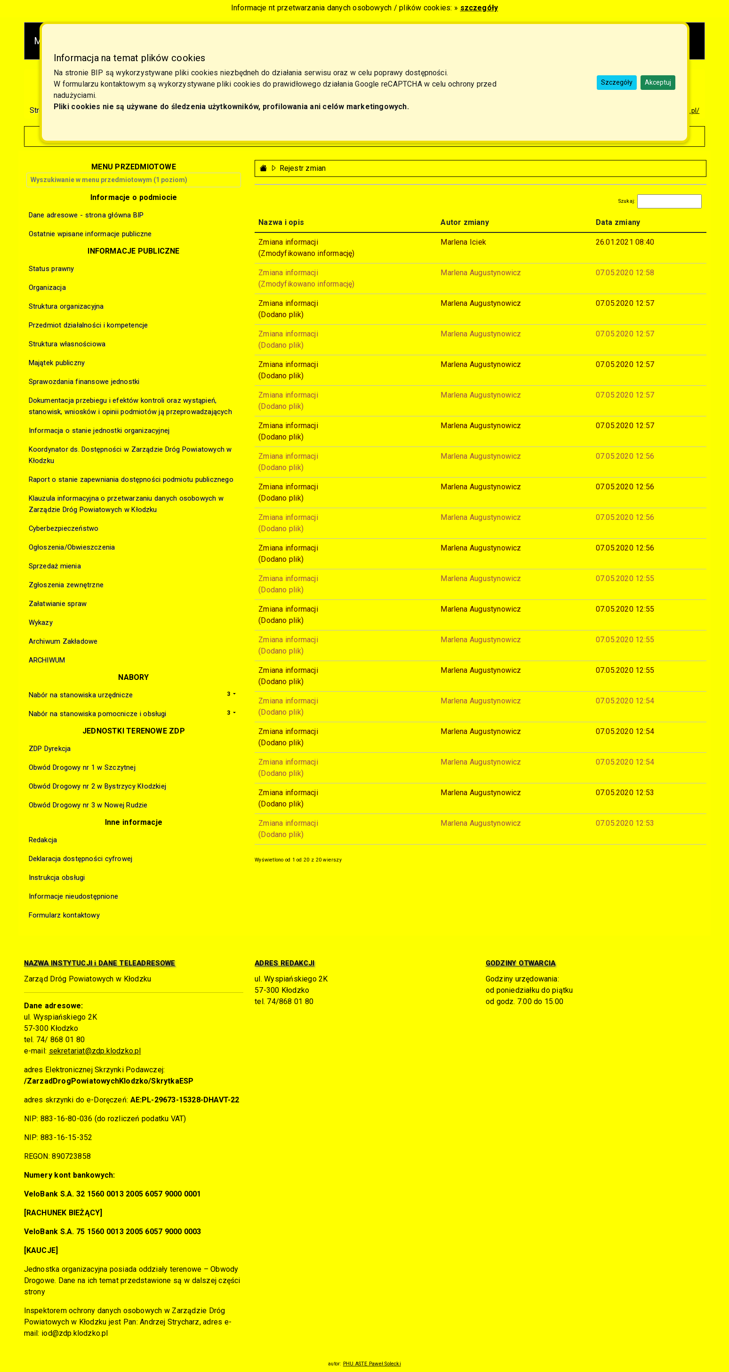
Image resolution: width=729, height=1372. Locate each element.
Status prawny (51, 268)
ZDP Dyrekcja (50, 748)
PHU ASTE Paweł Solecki (372, 1364)
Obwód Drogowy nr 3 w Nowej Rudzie (88, 805)
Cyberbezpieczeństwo (64, 528)
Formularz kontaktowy (64, 915)
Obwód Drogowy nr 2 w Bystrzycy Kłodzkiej (97, 786)
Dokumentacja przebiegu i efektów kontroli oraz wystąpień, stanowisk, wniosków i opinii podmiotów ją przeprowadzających (130, 406)
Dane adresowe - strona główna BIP (86, 215)
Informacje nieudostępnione (73, 896)
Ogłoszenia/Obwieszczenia (72, 547)
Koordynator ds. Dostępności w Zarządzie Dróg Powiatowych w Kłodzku (130, 455)
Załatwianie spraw (58, 603)
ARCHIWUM (47, 660)
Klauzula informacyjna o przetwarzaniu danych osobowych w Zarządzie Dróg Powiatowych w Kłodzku (126, 504)
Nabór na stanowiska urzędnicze (81, 695)
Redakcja (43, 840)
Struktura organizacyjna (66, 306)
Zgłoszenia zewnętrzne (66, 585)
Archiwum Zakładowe (63, 641)
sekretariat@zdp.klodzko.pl (95, 1050)
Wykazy (41, 622)
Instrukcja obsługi (57, 877)
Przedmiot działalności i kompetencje (88, 325)
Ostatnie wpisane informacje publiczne (90, 234)
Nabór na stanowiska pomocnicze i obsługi (98, 714)
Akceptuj (658, 82)
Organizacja (47, 287)
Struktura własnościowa (67, 344)
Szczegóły (617, 82)
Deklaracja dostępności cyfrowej (80, 858)
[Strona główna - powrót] (263, 168)
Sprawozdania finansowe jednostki (84, 381)
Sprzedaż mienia (55, 566)
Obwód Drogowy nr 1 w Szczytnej (82, 767)
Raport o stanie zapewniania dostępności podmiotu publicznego (131, 479)
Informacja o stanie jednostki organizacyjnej (99, 430)
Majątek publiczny (57, 363)
